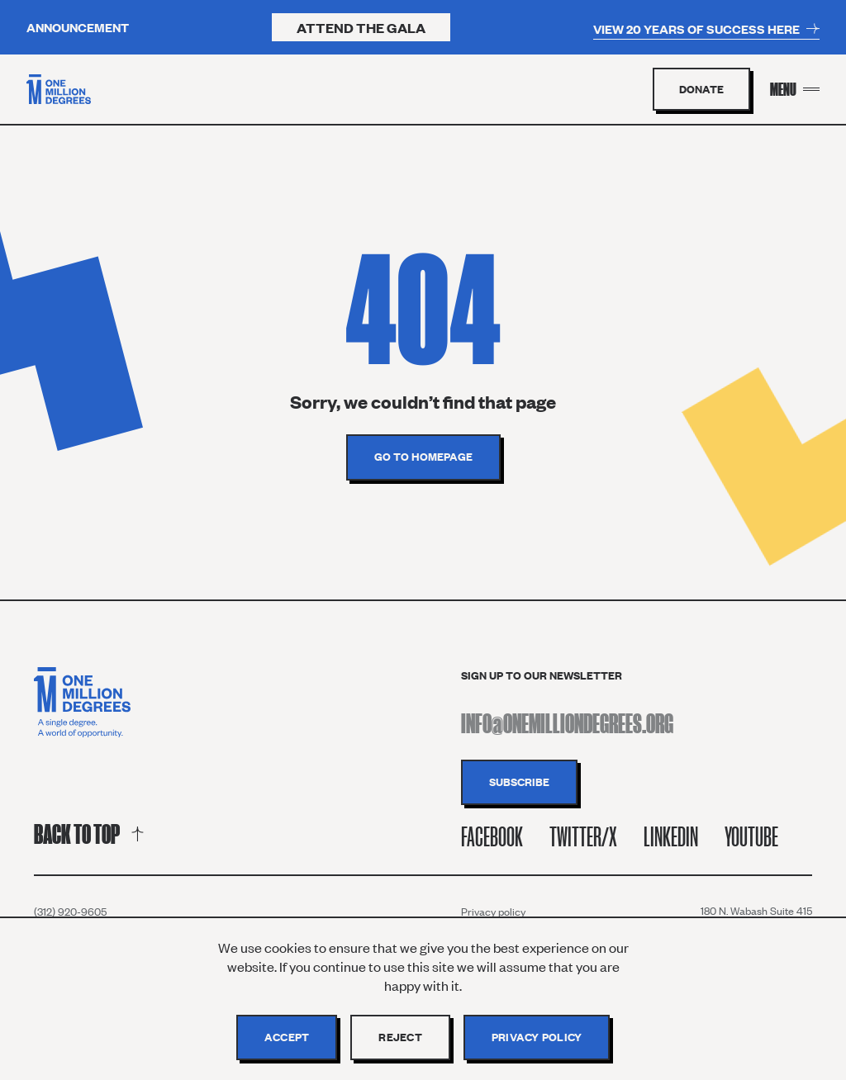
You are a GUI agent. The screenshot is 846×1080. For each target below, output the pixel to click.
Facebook (492, 836)
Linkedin (671, 836)
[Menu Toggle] (795, 89)
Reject (400, 1037)
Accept (287, 1037)
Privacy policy (493, 911)
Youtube (751, 836)
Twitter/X (583, 836)
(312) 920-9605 (70, 911)
